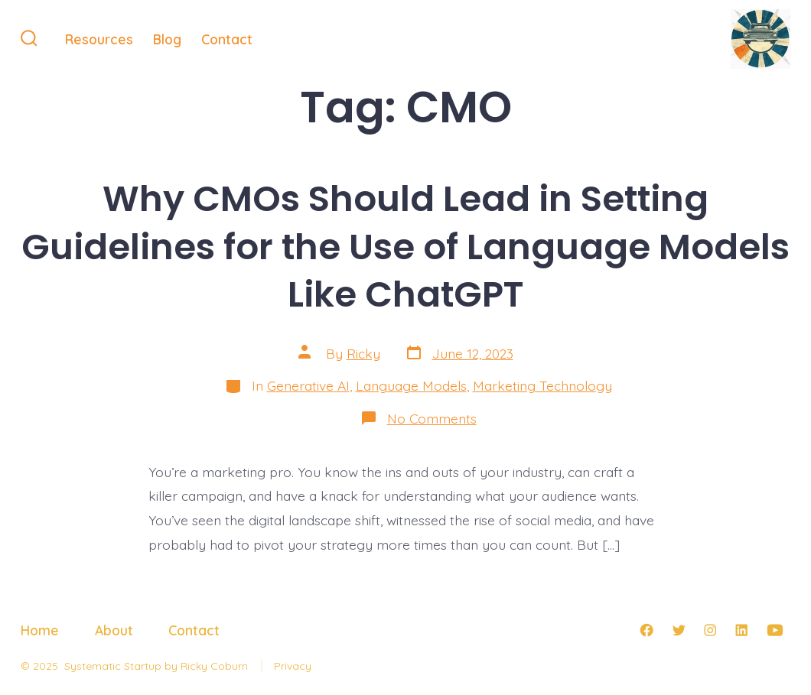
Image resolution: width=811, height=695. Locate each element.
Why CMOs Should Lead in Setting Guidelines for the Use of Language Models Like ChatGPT (405, 247)
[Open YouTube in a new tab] (775, 630)
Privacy (292, 666)
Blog (167, 39)
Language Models (411, 385)
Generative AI (308, 385)
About (114, 630)
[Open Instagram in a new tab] (710, 630)
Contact (226, 39)
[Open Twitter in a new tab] (678, 630)
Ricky (363, 353)
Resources (99, 39)
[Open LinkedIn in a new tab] (741, 630)
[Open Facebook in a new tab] (646, 630)
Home (40, 630)
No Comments (432, 418)
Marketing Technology (542, 385)
